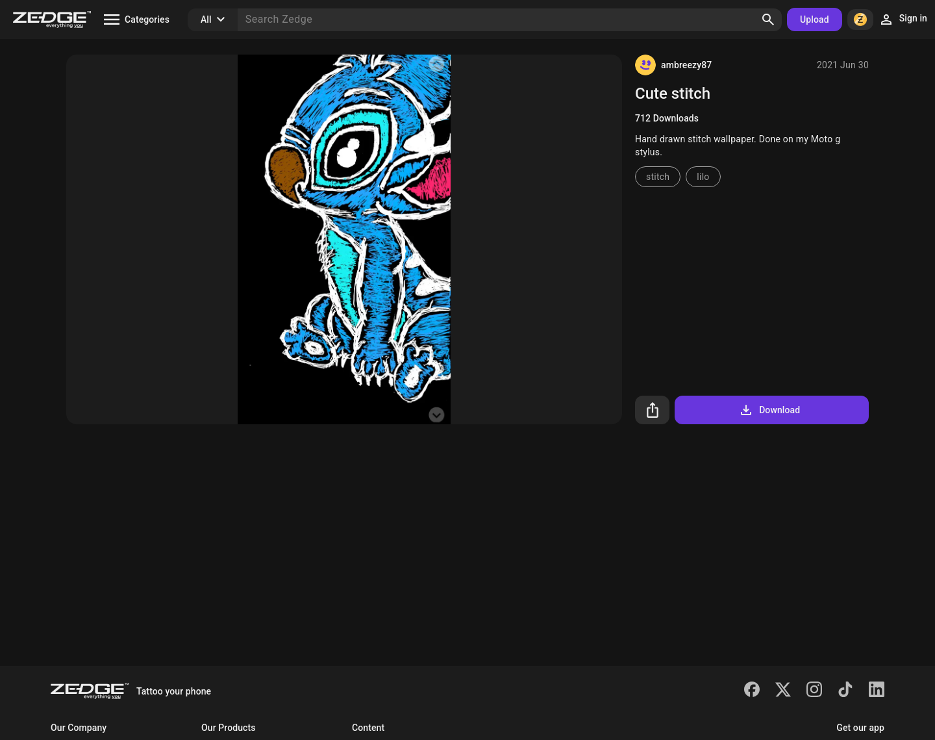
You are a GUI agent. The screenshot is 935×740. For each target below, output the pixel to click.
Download (769, 410)
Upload (814, 19)
